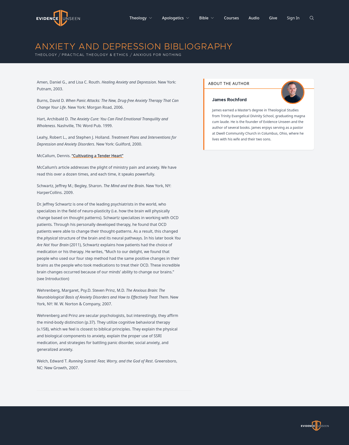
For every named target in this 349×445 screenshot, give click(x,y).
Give (273, 18)
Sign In (293, 18)
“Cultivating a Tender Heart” (97, 155)
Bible (203, 18)
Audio (254, 18)
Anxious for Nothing (157, 55)
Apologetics (173, 18)
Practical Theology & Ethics (95, 55)
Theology (137, 18)
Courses (231, 18)
